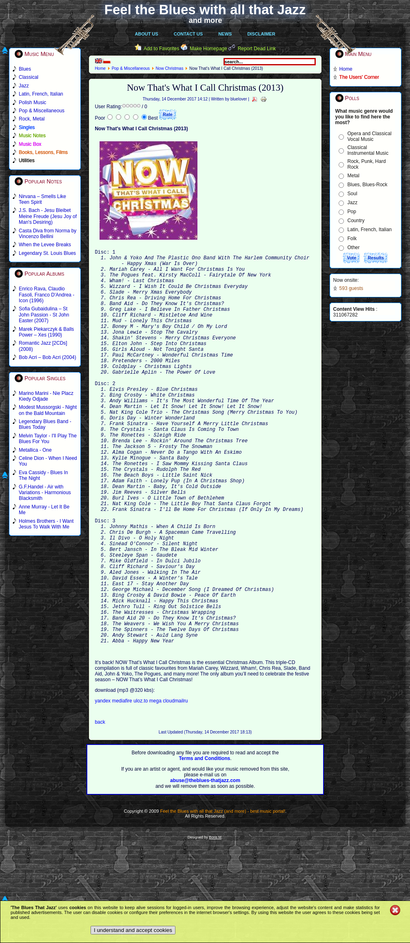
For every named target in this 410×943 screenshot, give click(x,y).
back (100, 806)
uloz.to (141, 785)
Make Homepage (208, 48)
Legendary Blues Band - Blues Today (45, 424)
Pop (352, 211)
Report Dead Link (257, 48)
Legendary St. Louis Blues (47, 253)
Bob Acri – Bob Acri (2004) (47, 357)
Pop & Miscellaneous (131, 68)
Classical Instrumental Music (368, 150)
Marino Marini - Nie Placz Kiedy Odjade (46, 396)
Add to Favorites (161, 48)
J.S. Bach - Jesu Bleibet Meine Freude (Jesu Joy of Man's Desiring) (48, 216)
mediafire (122, 785)
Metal (353, 175)
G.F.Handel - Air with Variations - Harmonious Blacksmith (45, 493)
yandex (103, 785)
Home (100, 68)
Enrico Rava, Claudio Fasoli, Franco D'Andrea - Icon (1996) (46, 294)
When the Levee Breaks (45, 244)
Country (356, 220)
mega (156, 785)
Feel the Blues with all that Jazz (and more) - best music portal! (222, 895)
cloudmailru (175, 785)
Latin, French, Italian (370, 229)
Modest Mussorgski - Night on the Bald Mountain (48, 410)
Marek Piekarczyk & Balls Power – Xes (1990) (46, 332)
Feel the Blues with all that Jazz (205, 9)
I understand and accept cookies (133, 930)
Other (354, 247)
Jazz (353, 202)
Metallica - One (35, 450)
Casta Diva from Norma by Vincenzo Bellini (47, 233)
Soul (352, 193)
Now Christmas (170, 68)
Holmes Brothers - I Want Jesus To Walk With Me (46, 524)
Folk (352, 238)
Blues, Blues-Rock (368, 184)
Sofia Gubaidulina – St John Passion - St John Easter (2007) (44, 314)
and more (205, 20)
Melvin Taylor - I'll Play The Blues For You (48, 438)
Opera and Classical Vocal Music (370, 136)
